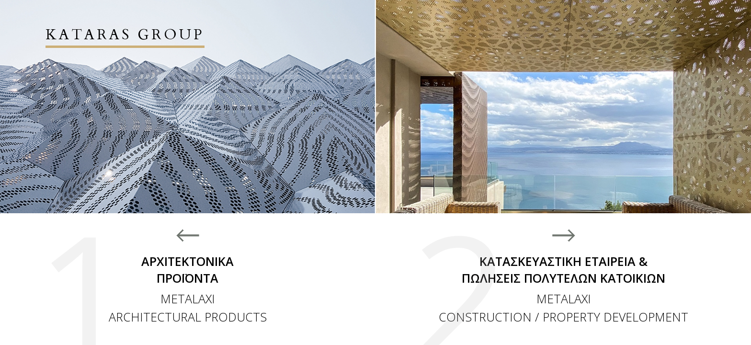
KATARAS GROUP (125, 35)
